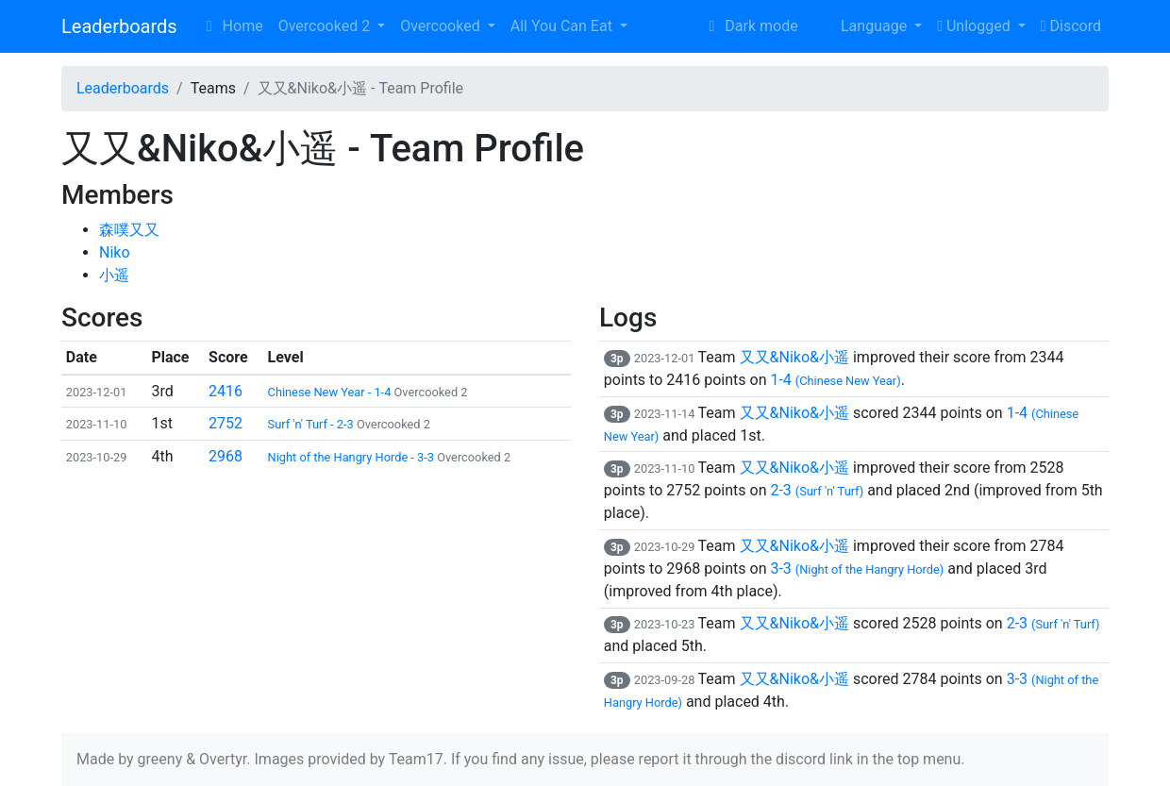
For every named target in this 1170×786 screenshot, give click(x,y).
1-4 (835, 380)
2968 (225, 456)
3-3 (857, 568)
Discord (1071, 26)
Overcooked (441, 26)
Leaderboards (119, 26)
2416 (225, 391)
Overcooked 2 (326, 26)
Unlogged (975, 26)
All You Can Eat (563, 26)
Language (862, 26)
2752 (225, 423)
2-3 (816, 490)
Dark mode (749, 26)
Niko (114, 252)
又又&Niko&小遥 (794, 357)
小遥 (114, 275)
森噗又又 (129, 230)
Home (231, 26)
